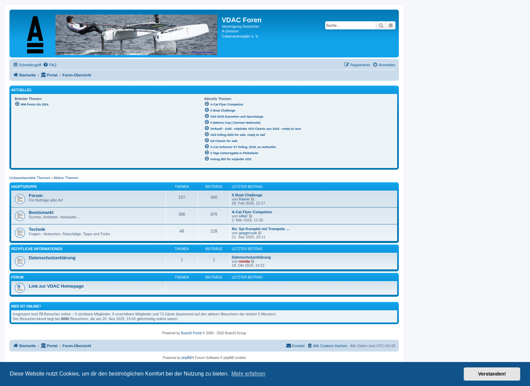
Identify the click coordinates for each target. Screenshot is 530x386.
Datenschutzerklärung (52, 257)
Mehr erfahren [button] (248, 374)
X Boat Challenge (247, 195)
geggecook (248, 233)
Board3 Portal (191, 333)
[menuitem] (49, 65)
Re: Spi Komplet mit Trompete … (261, 229)
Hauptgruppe (24, 187)
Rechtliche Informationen (36, 249)
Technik (37, 229)
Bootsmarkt (41, 212)
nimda (244, 261)
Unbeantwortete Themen (29, 178)
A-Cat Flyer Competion (252, 212)
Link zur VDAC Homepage (56, 286)
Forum (36, 195)
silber (243, 216)
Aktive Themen (66, 178)
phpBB (187, 358)
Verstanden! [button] (492, 374)
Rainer (244, 199)
